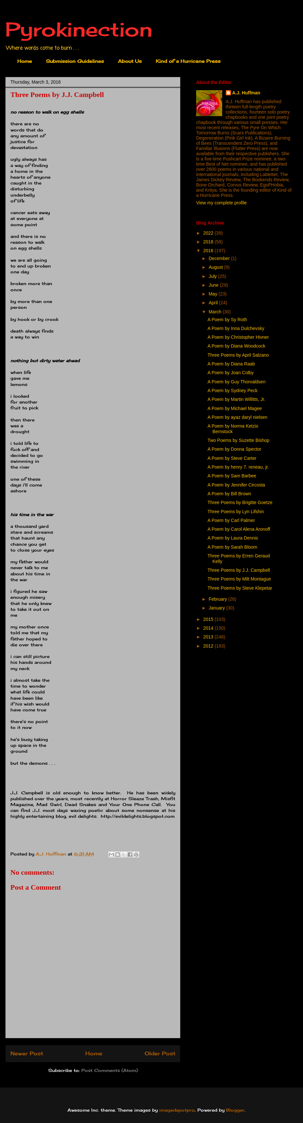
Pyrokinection (78, 29)
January (217, 607)
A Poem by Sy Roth (227, 319)
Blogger (235, 1110)
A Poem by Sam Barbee (232, 475)
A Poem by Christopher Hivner (238, 337)
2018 (209, 241)
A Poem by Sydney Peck (232, 390)
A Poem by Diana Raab (231, 363)
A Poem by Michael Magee (235, 408)
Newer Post (26, 1053)
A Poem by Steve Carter (232, 458)
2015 (209, 619)
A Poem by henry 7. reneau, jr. (238, 467)
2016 (209, 250)
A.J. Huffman (246, 92)
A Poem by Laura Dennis (233, 538)
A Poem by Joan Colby (231, 372)
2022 (209, 233)
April (214, 302)
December (220, 258)
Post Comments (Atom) (109, 1070)
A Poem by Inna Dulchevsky (236, 328)
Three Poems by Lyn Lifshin (236, 511)
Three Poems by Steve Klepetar (240, 588)
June (214, 285)
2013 (209, 636)
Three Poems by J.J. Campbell (239, 570)
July (213, 276)
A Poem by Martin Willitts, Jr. (236, 399)
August (216, 267)
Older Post (160, 1053)
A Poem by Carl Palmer (231, 520)
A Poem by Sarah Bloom (232, 547)
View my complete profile (221, 202)
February (218, 599)
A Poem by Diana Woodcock (236, 346)
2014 (209, 628)
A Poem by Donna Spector (234, 449)
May (213, 293)
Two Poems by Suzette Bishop (238, 440)
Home (24, 61)
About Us (130, 61)
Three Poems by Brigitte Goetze (240, 502)
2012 (209, 646)
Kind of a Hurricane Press (188, 61)
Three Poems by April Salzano (238, 355)
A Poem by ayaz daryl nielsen (237, 417)
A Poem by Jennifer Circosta (236, 484)
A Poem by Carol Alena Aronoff (239, 529)
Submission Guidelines (75, 61)
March (216, 311)
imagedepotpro (177, 1110)
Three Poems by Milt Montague (239, 579)
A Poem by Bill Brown (229, 493)
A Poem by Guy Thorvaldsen (237, 381)
